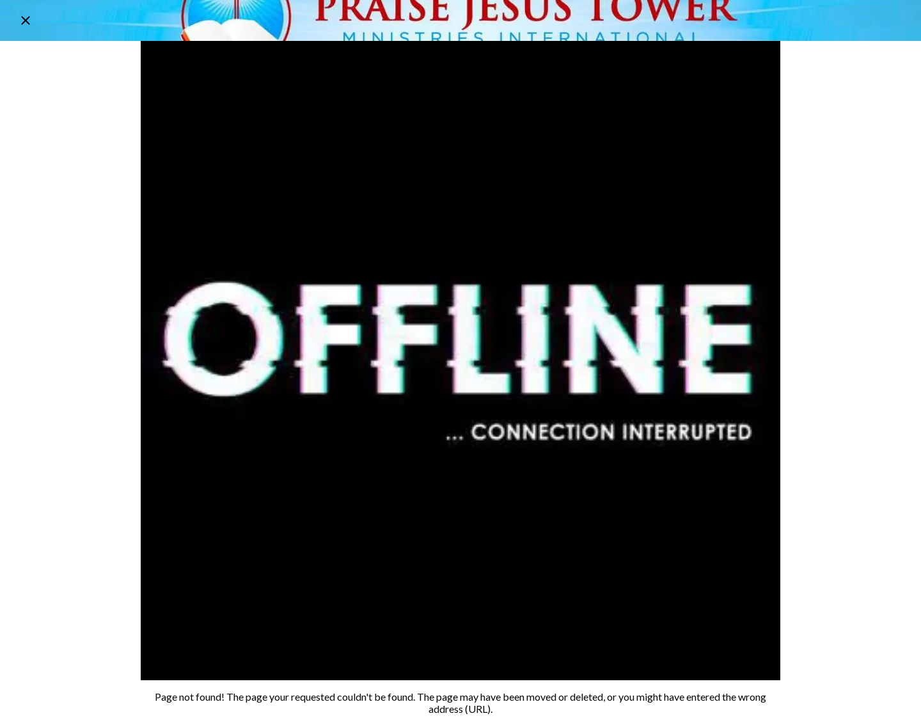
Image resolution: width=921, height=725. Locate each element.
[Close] (25, 20)
